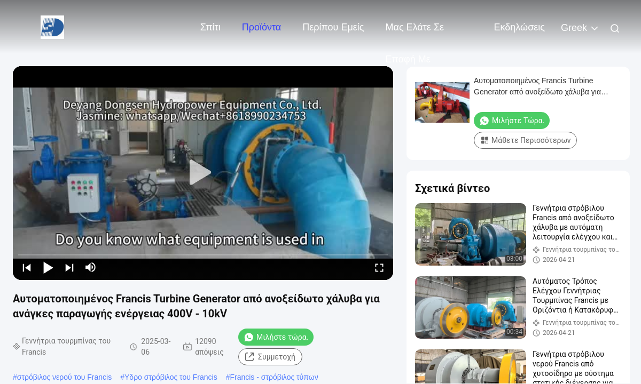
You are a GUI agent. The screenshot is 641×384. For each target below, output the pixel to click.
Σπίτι (210, 27)
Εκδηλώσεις (519, 27)
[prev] (26, 267)
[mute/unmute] (90, 267)
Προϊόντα (262, 27)
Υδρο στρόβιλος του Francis (170, 377)
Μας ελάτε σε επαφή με (415, 32)
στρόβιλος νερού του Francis (64, 377)
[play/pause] (48, 267)
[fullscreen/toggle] (379, 267)
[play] (203, 172)
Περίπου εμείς (333, 27)
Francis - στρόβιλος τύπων (274, 377)
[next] (69, 267)
